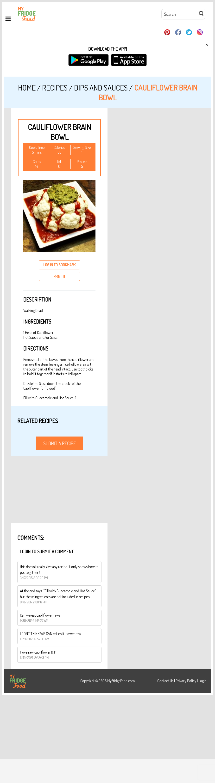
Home (27, 87)
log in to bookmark (59, 264)
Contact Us (165, 680)
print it (59, 276)
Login (202, 680)
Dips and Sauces (101, 87)
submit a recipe (59, 443)
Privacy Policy (186, 680)
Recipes (55, 87)
